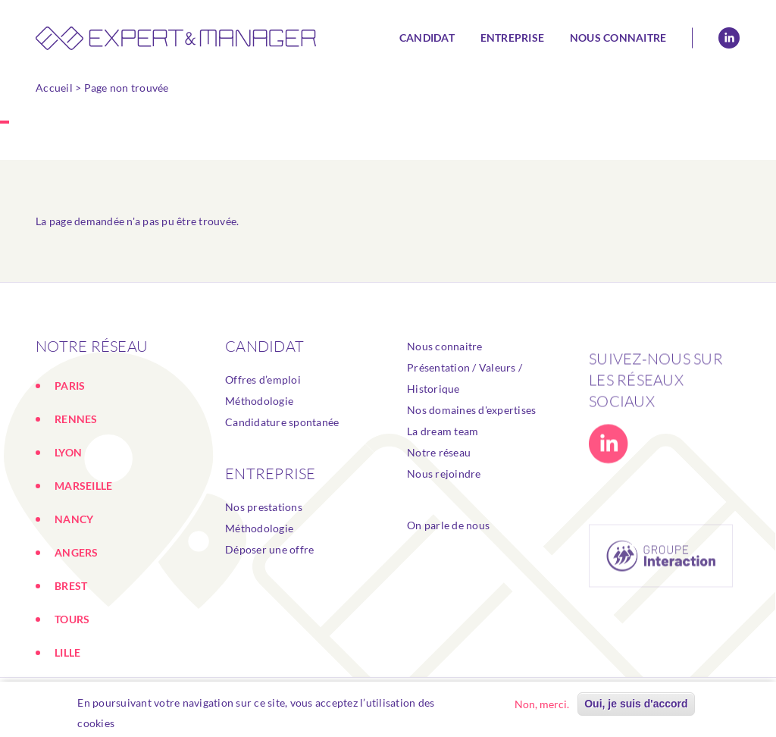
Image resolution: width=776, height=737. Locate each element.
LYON (68, 452)
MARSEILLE (83, 485)
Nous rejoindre (444, 481)
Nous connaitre (618, 37)
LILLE (67, 652)
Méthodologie (259, 400)
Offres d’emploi (263, 379)
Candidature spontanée (282, 422)
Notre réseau (439, 459)
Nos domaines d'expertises (471, 417)
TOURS (72, 619)
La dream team (442, 438)
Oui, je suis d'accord (635, 704)
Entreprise (512, 37)
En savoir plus (156, 723)
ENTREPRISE (270, 473)
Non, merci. (542, 704)
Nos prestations (263, 506)
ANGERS (77, 552)
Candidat (427, 37)
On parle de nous (448, 532)
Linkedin (729, 38)
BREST (71, 585)
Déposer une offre (269, 549)
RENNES (76, 418)
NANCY (74, 519)
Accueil (54, 87)
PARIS (70, 385)
